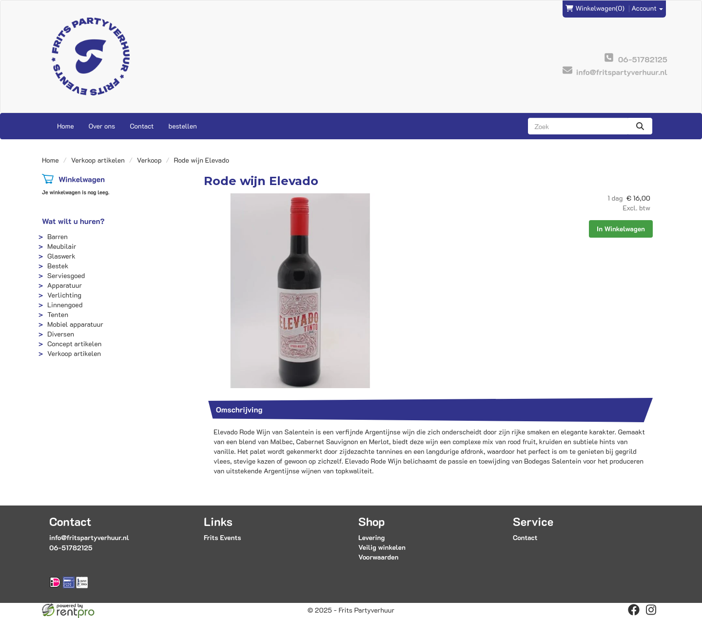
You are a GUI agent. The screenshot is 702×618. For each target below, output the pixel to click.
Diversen (60, 333)
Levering (371, 537)
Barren (57, 236)
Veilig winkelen (382, 547)
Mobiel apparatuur (75, 324)
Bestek (57, 265)
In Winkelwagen (621, 228)
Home (65, 126)
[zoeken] (640, 126)
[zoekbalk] (578, 126)
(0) (595, 8)
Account (647, 8)
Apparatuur (64, 285)
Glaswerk (61, 256)
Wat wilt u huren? (73, 221)
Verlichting (64, 295)
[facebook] (634, 610)
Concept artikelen (74, 343)
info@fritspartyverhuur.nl (89, 537)
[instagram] (651, 610)
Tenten (57, 314)
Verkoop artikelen (98, 160)
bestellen (182, 126)
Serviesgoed (66, 275)
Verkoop (149, 160)
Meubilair (61, 246)
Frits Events (222, 537)
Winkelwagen (81, 179)
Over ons (102, 126)
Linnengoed (64, 304)
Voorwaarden (378, 557)
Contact (142, 126)
